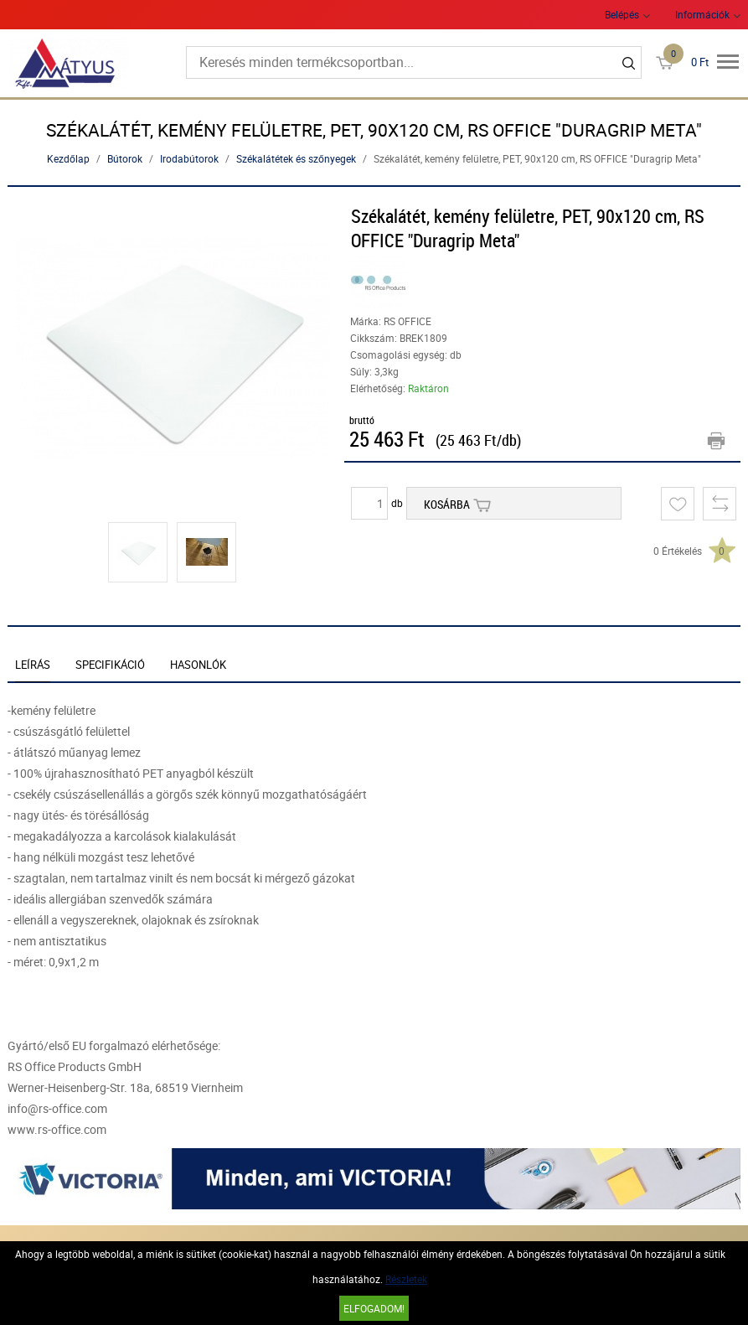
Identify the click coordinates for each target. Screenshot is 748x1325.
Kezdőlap (68, 158)
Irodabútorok (189, 158)
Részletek (406, 1279)
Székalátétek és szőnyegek (296, 158)
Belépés (622, 14)
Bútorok (124, 158)
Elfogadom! (374, 1308)
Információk (702, 14)
